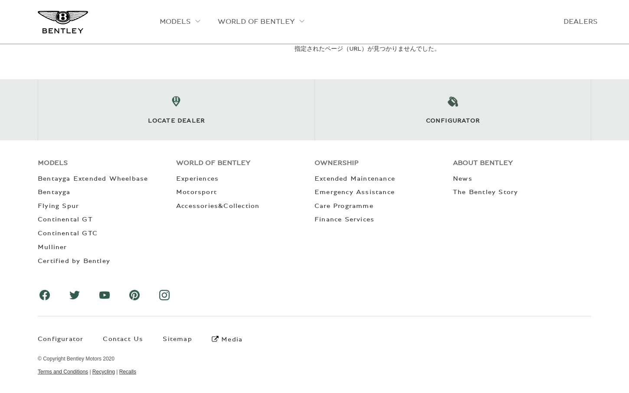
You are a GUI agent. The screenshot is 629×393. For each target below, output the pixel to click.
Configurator (60, 338)
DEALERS (580, 21)
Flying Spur (58, 205)
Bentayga (54, 191)
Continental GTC (68, 233)
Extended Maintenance (354, 178)
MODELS (175, 21)
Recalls (127, 372)
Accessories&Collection (217, 205)
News (462, 178)
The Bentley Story (485, 191)
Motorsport (196, 191)
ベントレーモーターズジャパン (63, 22)
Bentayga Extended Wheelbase (93, 178)
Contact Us (123, 338)
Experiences (197, 178)
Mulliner (52, 247)
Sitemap (177, 338)
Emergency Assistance (354, 191)
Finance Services (344, 219)
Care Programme (343, 205)
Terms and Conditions (63, 372)
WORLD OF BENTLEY (256, 21)
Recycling (103, 372)
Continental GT (65, 219)
